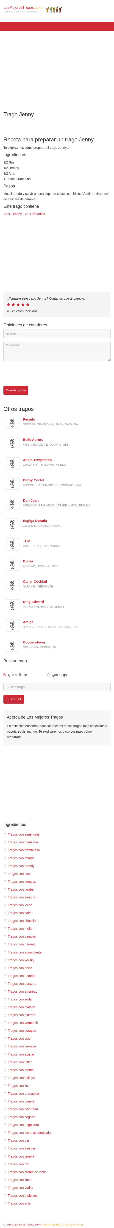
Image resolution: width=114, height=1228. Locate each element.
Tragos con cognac (19, 1117)
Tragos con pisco (17, 968)
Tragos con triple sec (20, 1195)
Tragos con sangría (19, 897)
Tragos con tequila (18, 1156)
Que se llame (17, 675)
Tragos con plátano (19, 1007)
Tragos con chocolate (20, 921)
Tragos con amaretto (20, 991)
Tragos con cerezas (19, 881)
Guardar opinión (16, 390)
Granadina (37, 214)
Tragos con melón (18, 928)
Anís (6, 214)
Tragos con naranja (19, 944)
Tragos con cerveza (19, 1046)
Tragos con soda (17, 999)
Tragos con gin (16, 1140)
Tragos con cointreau (20, 1109)
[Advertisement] (57, 68)
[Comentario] (57, 351)
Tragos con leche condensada (27, 1132)
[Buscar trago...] (57, 687)
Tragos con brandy (18, 866)
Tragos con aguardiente (22, 952)
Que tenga (59, 675)
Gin (25, 214)
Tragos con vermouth (20, 1023)
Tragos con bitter (17, 1062)
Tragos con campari (19, 936)
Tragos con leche (17, 905)
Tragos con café (17, 913)
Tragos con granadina (21, 1093)
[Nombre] (57, 334)
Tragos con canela (18, 1101)
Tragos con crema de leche (25, 1172)
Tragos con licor (17, 1086)
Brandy (17, 214)
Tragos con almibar (19, 1148)
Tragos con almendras (21, 834)
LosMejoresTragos (32, 9)
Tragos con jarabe (18, 889)
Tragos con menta (18, 1070)
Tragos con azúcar (18, 1054)
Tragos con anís (17, 1203)
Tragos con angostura (21, 1125)
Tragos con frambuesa (21, 850)
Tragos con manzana (20, 842)
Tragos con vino (17, 1038)
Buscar (13, 699)
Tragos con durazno (19, 983)
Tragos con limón (17, 1180)
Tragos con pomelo (19, 976)
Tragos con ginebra (19, 1015)
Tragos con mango (18, 858)
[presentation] (38, 374)
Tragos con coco (17, 874)
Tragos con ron (16, 1164)
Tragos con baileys (19, 1078)
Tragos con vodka (18, 1188)
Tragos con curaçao (19, 1030)
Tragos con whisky (18, 960)
